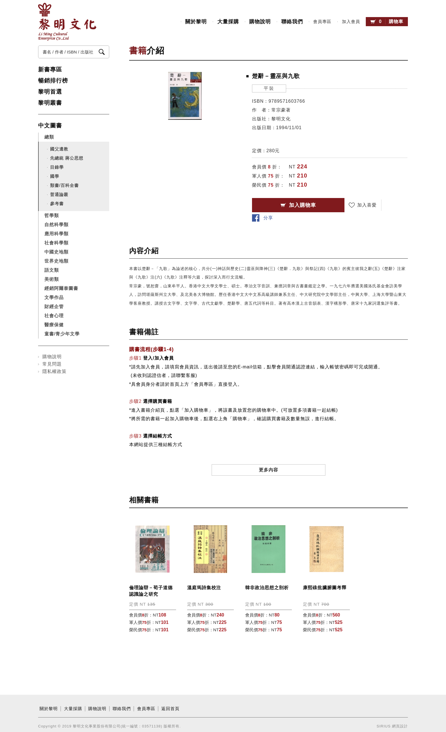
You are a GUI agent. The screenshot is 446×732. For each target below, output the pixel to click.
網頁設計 (400, 715)
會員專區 (322, 21)
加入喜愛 (366, 205)
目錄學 (57, 167)
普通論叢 (59, 194)
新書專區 (50, 69)
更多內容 (268, 458)
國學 (54, 176)
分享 (401, 205)
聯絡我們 (292, 21)
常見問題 (52, 364)
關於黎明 (196, 21)
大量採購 (228, 21)
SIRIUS (384, 715)
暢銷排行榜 (53, 80)
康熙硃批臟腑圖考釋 (324, 576)
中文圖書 (50, 125)
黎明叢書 (50, 103)
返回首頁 (170, 697)
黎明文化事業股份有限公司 (67, 22)
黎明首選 (50, 91)
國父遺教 (59, 149)
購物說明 (260, 21)
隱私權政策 (54, 371)
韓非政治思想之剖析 (267, 576)
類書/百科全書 (64, 185)
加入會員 (351, 21)
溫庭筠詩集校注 (204, 576)
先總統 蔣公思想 (66, 158)
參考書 (57, 203)
